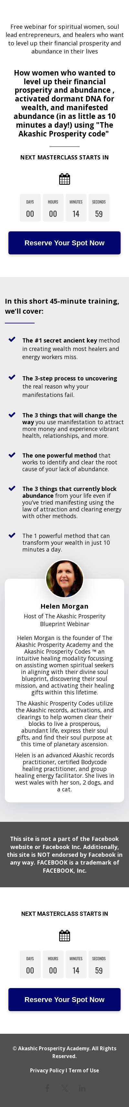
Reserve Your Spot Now (64, 243)
